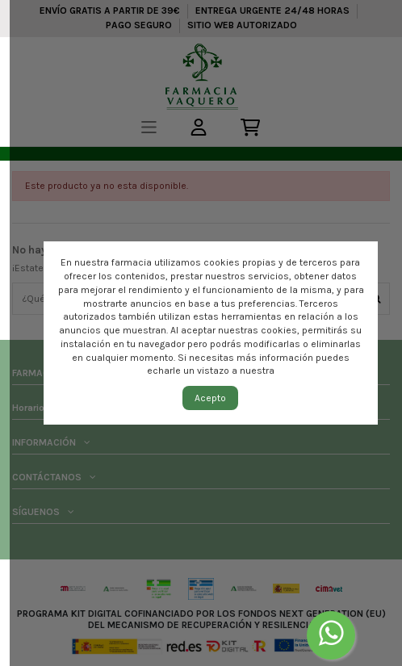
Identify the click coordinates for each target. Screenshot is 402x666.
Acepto (210, 398)
